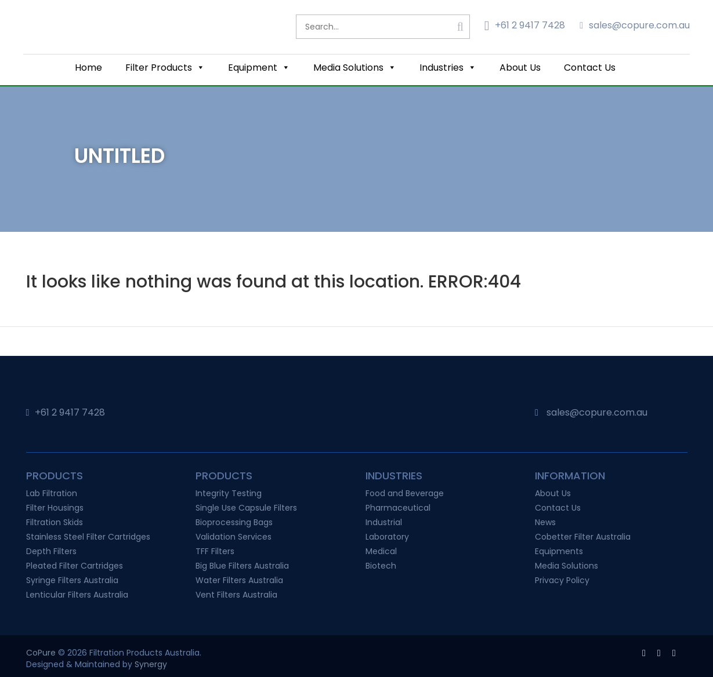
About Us (520, 67)
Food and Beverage (404, 493)
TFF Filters (215, 551)
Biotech (380, 566)
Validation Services (234, 537)
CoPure (41, 652)
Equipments (559, 551)
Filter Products (165, 67)
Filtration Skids (54, 522)
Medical (381, 551)
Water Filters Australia (239, 580)
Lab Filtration (51, 493)
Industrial (383, 522)
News (545, 522)
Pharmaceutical (397, 508)
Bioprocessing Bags (234, 522)
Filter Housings (55, 508)
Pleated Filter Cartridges (74, 566)
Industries (447, 67)
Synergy (151, 664)
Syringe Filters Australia (72, 580)
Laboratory (387, 537)
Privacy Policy (562, 580)
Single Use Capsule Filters (246, 508)
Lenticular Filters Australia (77, 594)
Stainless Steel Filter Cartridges (88, 537)
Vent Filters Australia (236, 594)
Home (88, 67)
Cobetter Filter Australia (583, 537)
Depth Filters (51, 551)
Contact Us (590, 67)
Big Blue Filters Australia (242, 566)
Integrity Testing (229, 493)
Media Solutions (354, 67)
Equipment (259, 67)
